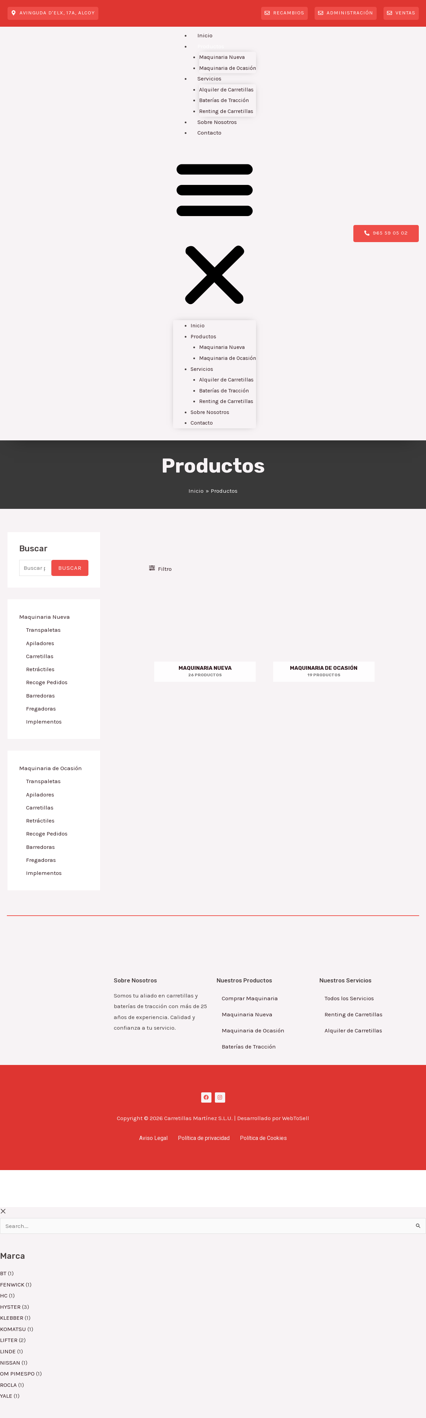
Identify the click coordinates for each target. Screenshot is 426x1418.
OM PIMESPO (17, 1373)
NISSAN (10, 1362)
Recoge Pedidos (47, 682)
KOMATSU (13, 1329)
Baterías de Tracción (224, 100)
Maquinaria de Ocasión (227, 68)
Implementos (44, 721)
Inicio (204, 35)
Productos (210, 46)
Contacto (209, 132)
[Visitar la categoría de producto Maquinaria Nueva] (205, 633)
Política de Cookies (263, 1138)
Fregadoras (41, 708)
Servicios (209, 78)
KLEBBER (11, 1317)
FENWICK (12, 1284)
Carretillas (39, 656)
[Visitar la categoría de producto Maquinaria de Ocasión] (324, 633)
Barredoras (40, 695)
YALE (6, 1395)
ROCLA (8, 1384)
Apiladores (40, 643)
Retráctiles (40, 669)
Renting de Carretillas (226, 111)
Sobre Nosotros (217, 121)
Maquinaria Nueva (222, 57)
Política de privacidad (204, 1138)
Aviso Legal (153, 1138)
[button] (214, 233)
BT (3, 1273)
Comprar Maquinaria (250, 998)
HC (4, 1295)
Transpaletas (43, 629)
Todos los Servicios (349, 998)
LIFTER (8, 1340)
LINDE (8, 1351)
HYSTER (10, 1306)
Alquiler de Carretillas (226, 89)
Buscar (70, 567)
